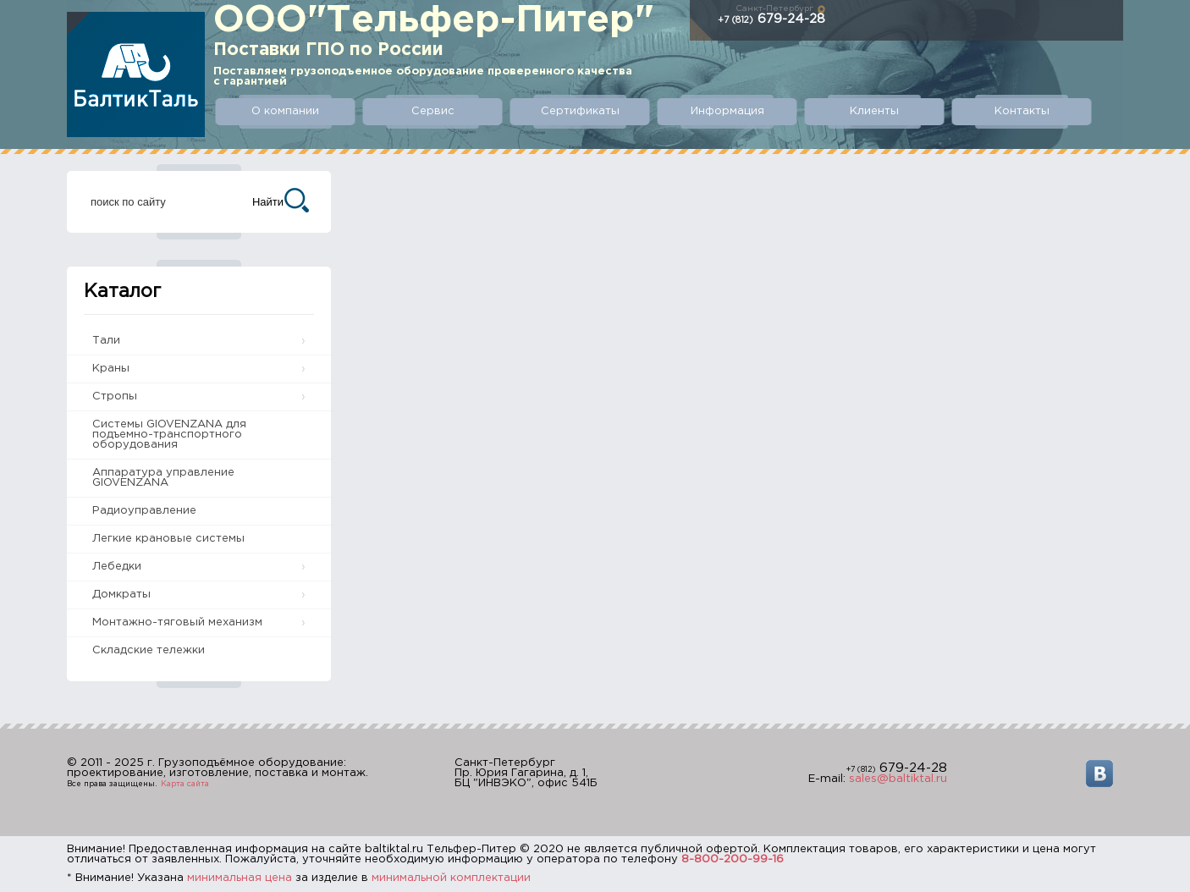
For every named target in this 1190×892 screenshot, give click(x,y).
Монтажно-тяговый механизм (177, 622)
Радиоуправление (144, 510)
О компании (285, 111)
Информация (727, 111)
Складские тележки (148, 650)
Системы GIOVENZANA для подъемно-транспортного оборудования (169, 434)
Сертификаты (580, 111)
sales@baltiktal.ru (898, 779)
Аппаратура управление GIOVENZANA (163, 477)
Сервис (433, 111)
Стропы (114, 396)
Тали (106, 340)
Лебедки (116, 566)
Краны (110, 368)
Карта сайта (185, 783)
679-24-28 (771, 19)
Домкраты (121, 594)
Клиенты (874, 111)
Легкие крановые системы (168, 538)
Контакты (1022, 111)
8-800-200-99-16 (732, 859)
